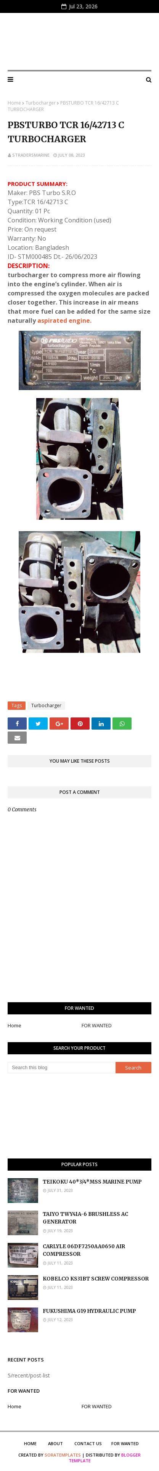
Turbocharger (41, 103)
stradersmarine (31, 155)
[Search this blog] (62, 1067)
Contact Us (88, 1443)
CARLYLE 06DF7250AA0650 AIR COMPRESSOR (84, 1250)
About (55, 1443)
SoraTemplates (63, 1455)
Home (14, 103)
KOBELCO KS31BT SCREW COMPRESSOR (96, 1279)
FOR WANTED (97, 1025)
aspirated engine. (64, 320)
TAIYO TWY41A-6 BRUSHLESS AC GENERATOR (85, 1218)
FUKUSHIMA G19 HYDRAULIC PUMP (89, 1311)
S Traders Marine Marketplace (79, 41)
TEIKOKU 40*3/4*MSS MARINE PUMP (92, 1182)
